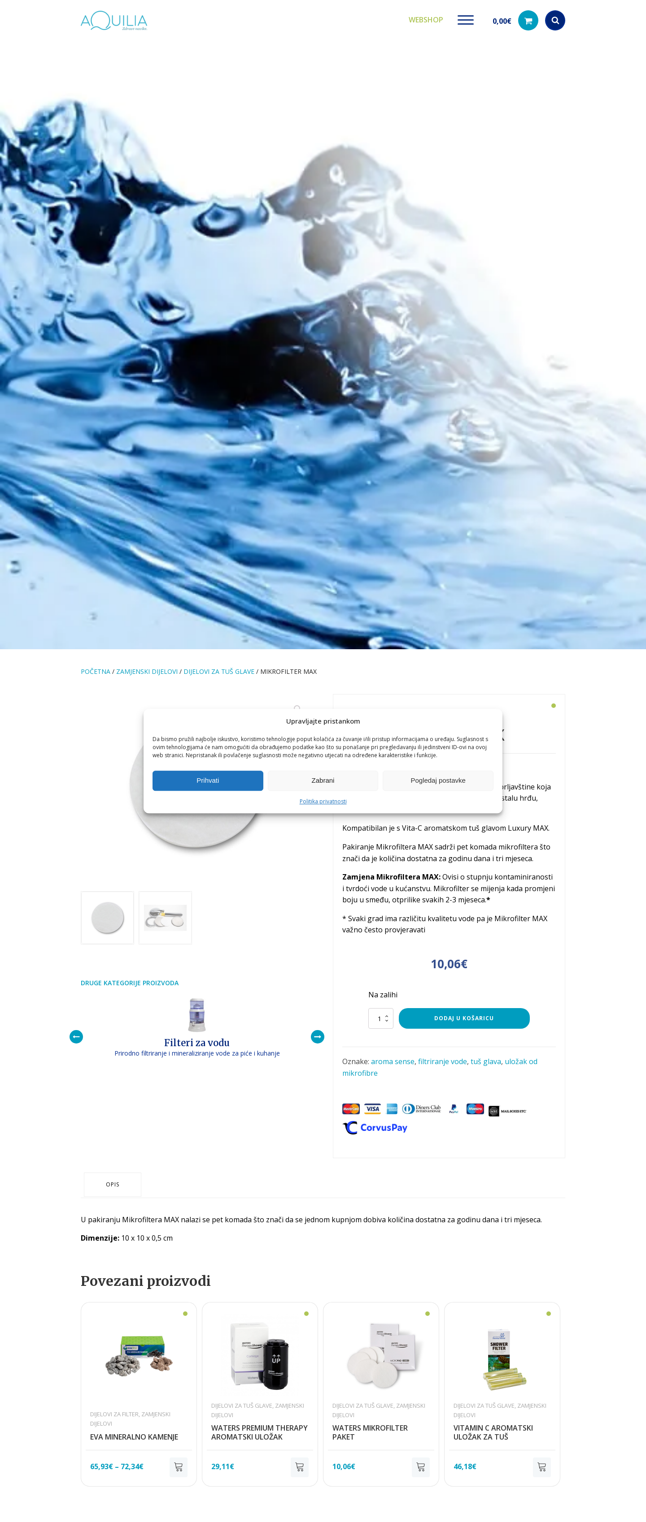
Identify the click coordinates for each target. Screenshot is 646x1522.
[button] (515, 18)
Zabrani (323, 780)
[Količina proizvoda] (380, 1014)
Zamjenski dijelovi (147, 667)
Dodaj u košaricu (464, 1014)
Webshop (426, 17)
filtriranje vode (442, 1057)
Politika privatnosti (323, 801)
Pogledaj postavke (438, 780)
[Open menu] (466, 18)
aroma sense (393, 1057)
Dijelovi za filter (114, 1400)
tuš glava (486, 1057)
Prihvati (207, 780)
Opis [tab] (114, 1172)
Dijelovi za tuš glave (218, 667)
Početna (95, 667)
